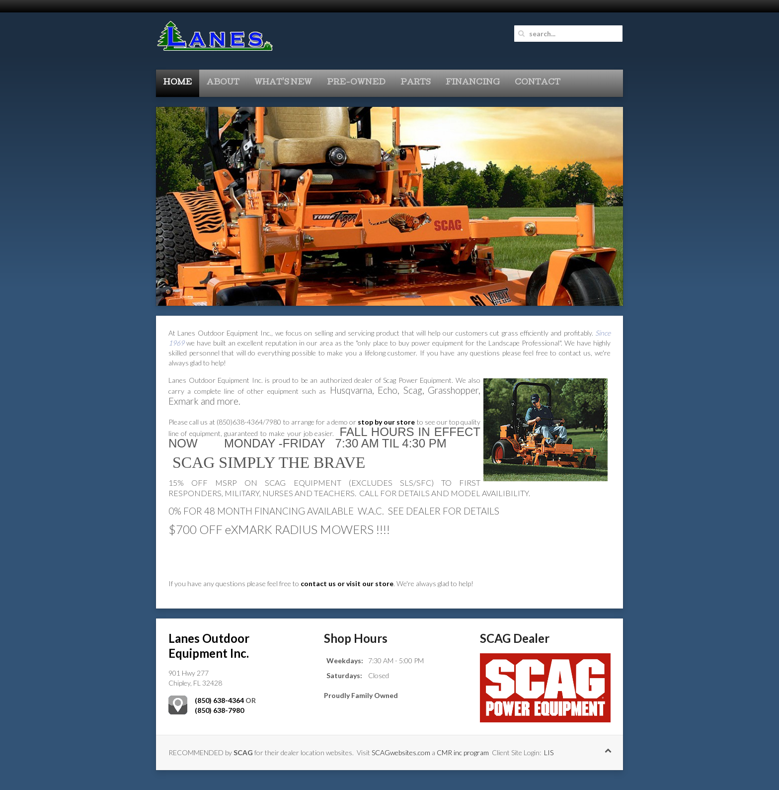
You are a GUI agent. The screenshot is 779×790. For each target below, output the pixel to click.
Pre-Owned (356, 83)
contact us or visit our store (347, 583)
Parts (415, 83)
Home (177, 83)
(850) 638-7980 (219, 710)
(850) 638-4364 (219, 700)
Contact (537, 83)
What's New (283, 83)
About (223, 83)
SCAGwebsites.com (401, 752)
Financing (473, 83)
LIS (548, 752)
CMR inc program (463, 752)
